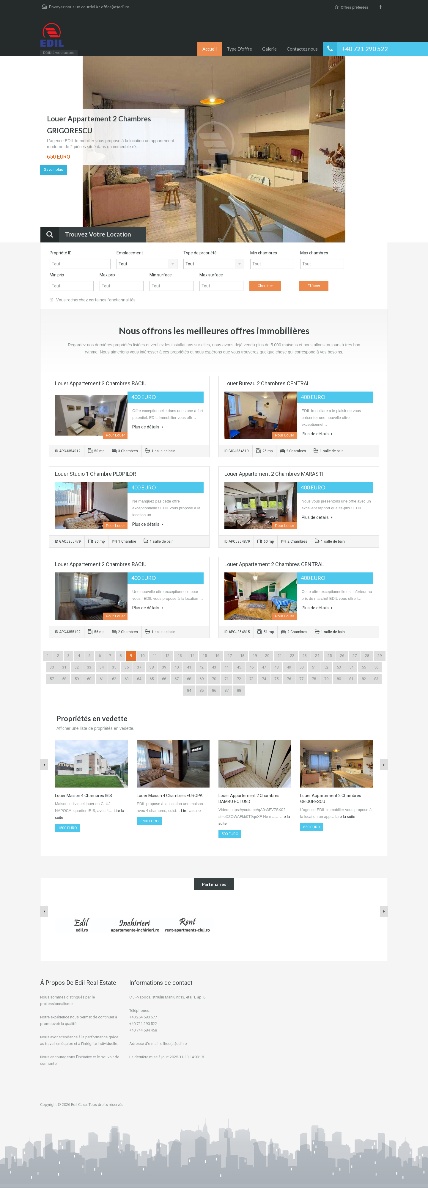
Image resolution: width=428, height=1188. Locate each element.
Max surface (211, 275)
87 (226, 690)
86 (214, 690)
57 (52, 679)
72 (239, 679)
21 (280, 655)
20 (267, 655)
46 (251, 667)
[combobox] (147, 264)
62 (114, 679)
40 (176, 667)
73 (251, 679)
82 (364, 679)
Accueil (209, 48)
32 (77, 667)
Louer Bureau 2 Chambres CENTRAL (267, 383)
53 (339, 667)
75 (276, 679)
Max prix (107, 275)
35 (114, 667)
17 (230, 655)
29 (379, 655)
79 (326, 679)
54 (351, 667)
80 (339, 679)
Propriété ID (61, 253)
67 (176, 679)
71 (226, 679)
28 (367, 655)
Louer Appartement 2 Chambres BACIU (101, 564)
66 (164, 679)
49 (289, 667)
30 (52, 667)
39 (164, 667)
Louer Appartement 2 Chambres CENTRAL (274, 564)
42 (201, 667)
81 (351, 679)
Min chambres (263, 253)
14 (192, 655)
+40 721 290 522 (365, 48)
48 (276, 667)
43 (214, 667)
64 (139, 679)
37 (139, 667)
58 (64, 679)
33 (89, 667)
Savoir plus (53, 169)
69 (201, 679)
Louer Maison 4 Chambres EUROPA (170, 795)
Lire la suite (191, 810)
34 (102, 667)
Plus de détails (147, 427)
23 (305, 655)
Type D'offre (239, 48)
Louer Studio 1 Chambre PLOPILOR (95, 474)
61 (102, 679)
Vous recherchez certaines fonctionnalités (93, 300)
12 (167, 655)
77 (301, 679)
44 (226, 667)
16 (217, 655)
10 (142, 655)
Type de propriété (200, 253)
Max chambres (314, 253)
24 (317, 655)
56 (376, 667)
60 (89, 679)
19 (255, 655)
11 (155, 655)
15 (205, 655)
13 (180, 655)
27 (355, 655)
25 (330, 655)
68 (189, 679)
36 (127, 667)
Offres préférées (351, 7)
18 (242, 655)
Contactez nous (302, 48)
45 (239, 667)
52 (326, 667)
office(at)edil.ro (115, 6)
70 (214, 679)
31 (64, 667)
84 (189, 690)
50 (301, 667)
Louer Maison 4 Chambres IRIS (83, 795)
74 (264, 679)
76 (289, 679)
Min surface (161, 275)
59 (77, 679)
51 (314, 667)
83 (376, 679)
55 (364, 667)
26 (342, 655)
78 (314, 679)
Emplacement (130, 253)
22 (292, 655)
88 (239, 690)
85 (201, 690)
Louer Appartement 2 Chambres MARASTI (273, 474)
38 (152, 667)
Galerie (269, 48)
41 (189, 667)
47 (264, 667)
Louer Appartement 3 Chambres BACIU (101, 383)
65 (152, 679)
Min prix (57, 275)
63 (127, 679)
